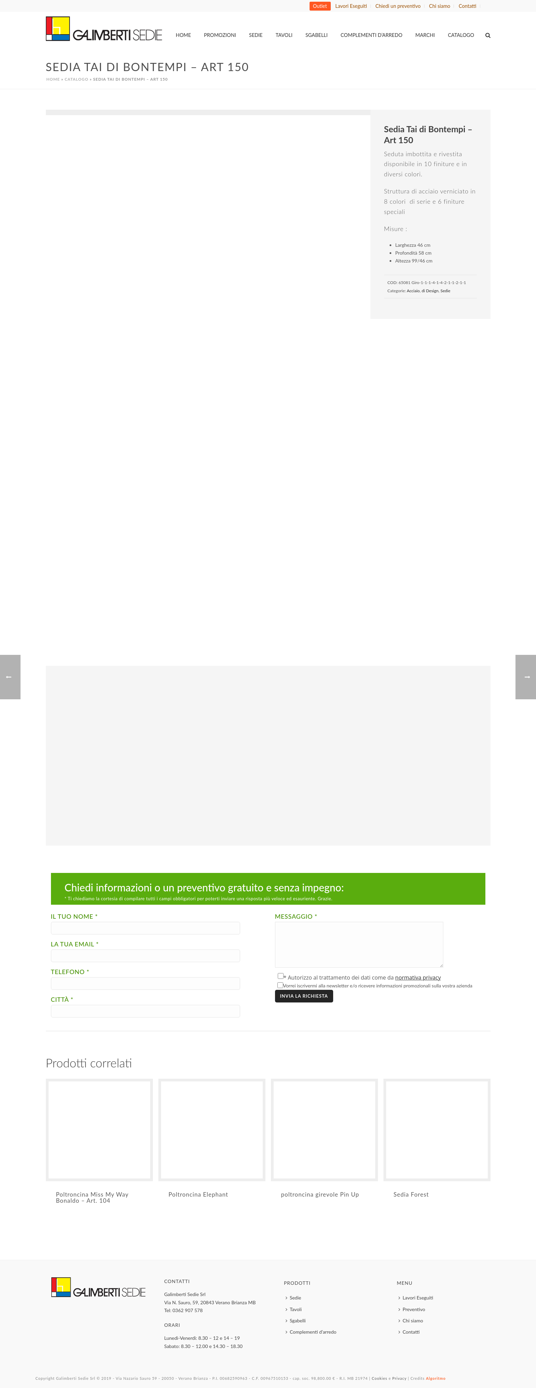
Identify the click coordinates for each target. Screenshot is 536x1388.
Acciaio (413, 290)
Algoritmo (436, 1378)
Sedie (256, 35)
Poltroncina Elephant (198, 1194)
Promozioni (220, 35)
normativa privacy (418, 977)
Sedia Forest (411, 1194)
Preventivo (411, 1309)
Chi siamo (410, 1320)
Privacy (399, 1378)
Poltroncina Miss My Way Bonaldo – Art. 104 (92, 1197)
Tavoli (284, 35)
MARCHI (425, 35)
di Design (430, 290)
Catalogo (461, 35)
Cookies (380, 1378)
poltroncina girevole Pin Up (320, 1194)
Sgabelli (316, 35)
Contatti (409, 1332)
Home (183, 35)
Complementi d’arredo (371, 35)
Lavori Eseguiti (415, 1298)
